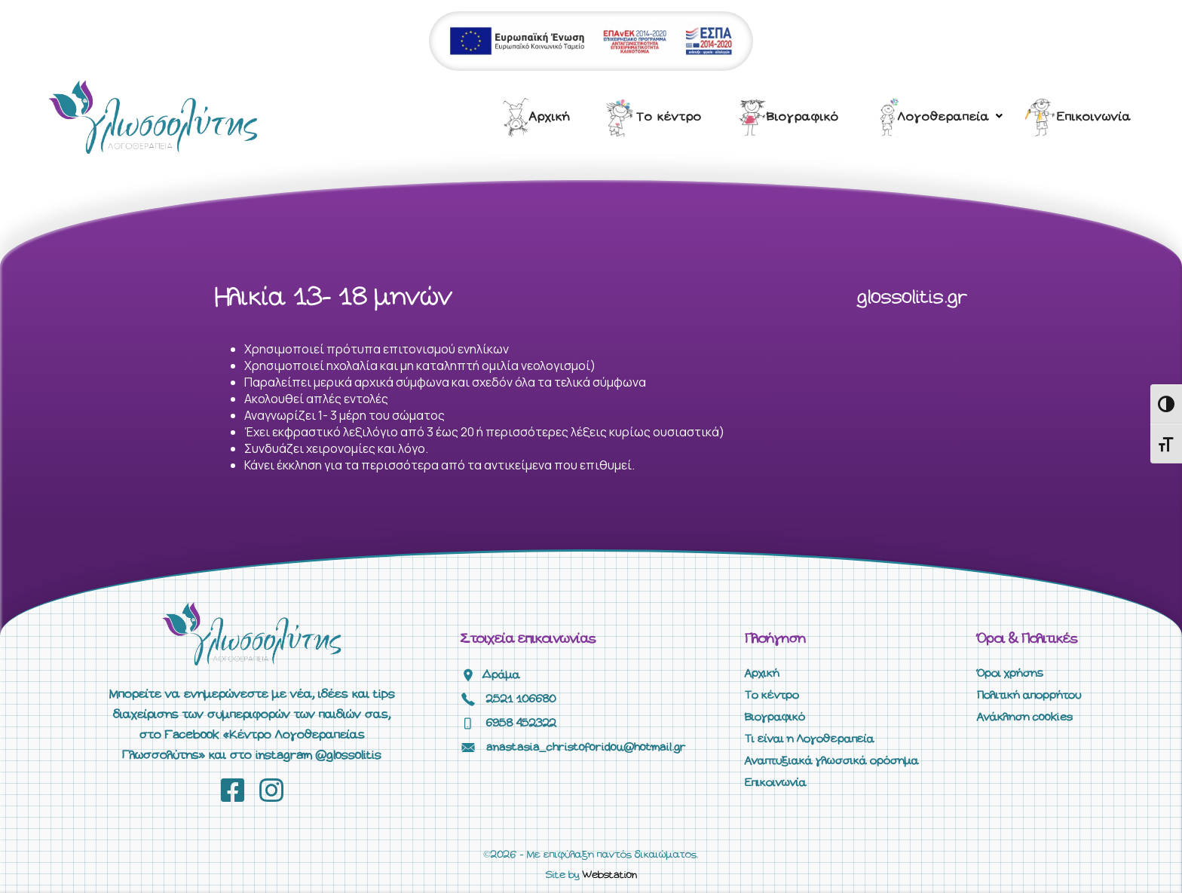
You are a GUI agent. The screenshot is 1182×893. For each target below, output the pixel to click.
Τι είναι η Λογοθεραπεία (809, 739)
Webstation (610, 875)
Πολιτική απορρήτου (1029, 696)
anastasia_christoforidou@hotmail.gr (586, 748)
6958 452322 (521, 723)
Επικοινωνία (1094, 117)
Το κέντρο (669, 117)
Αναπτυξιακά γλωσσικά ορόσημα (832, 761)
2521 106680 (521, 699)
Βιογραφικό (803, 117)
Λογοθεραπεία (944, 117)
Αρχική (549, 117)
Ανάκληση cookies (1025, 717)
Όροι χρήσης (1010, 674)
